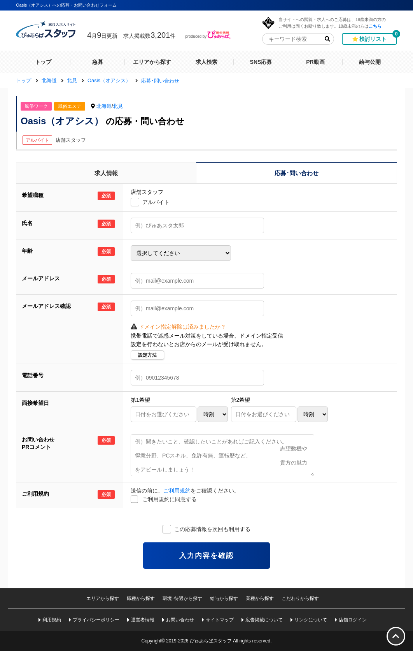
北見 (118, 106)
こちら (375, 26)
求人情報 (106, 173)
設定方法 (147, 355)
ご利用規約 (177, 490)
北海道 (104, 106)
